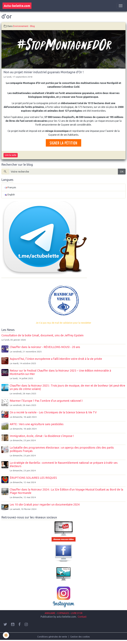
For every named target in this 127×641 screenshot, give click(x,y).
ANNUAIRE (50, 613)
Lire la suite (10, 155)
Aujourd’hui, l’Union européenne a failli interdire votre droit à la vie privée (56, 358)
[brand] (17, 6)
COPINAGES (63, 613)
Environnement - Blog (24, 26)
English (10, 194)
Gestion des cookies (80, 636)
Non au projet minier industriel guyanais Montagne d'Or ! (44, 72)
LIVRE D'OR (76, 613)
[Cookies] (6, 635)
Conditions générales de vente (52, 636)
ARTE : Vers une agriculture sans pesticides (37, 424)
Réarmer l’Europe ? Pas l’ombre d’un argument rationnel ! (46, 400)
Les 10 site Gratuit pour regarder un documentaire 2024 (45, 504)
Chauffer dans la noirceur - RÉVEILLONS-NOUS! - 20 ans (45, 347)
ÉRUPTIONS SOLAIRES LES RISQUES (33, 477)
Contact (82, 616)
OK (122, 171)
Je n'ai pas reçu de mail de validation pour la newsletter (63, 322)
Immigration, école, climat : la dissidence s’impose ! (42, 435)
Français (10, 187)
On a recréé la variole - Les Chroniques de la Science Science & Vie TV (53, 412)
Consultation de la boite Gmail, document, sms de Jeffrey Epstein (42, 335)
